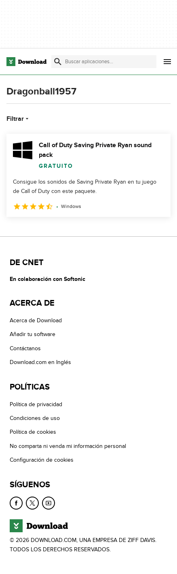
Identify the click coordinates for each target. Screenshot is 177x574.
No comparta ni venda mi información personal (68, 446)
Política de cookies (33, 432)
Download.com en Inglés (40, 362)
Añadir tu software (32, 334)
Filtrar (18, 119)
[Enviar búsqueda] (57, 61)
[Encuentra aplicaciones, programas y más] (103, 61)
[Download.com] (26, 61)
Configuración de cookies (42, 459)
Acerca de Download (36, 320)
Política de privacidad (36, 404)
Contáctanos (25, 348)
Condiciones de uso (35, 418)
